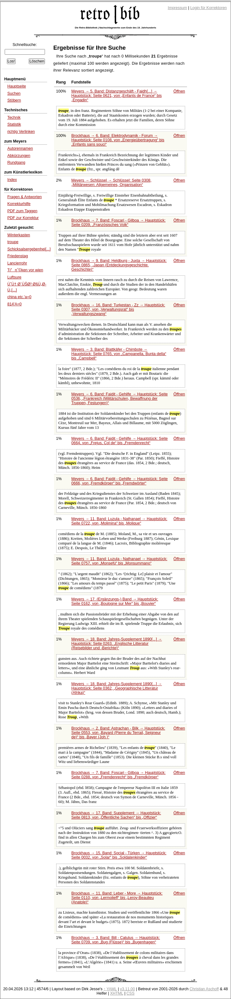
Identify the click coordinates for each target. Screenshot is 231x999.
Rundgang (16, 162)
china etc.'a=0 (19, 297)
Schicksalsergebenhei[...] (29, 249)
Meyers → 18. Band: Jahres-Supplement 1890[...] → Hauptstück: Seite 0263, (116, 643)
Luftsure (14, 277)
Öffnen (179, 91)
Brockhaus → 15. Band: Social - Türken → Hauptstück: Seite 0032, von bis (118, 855)
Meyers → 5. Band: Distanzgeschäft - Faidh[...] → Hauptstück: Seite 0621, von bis (116, 95)
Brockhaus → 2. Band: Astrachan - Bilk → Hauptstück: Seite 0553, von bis (118, 732)
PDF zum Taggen (22, 211)
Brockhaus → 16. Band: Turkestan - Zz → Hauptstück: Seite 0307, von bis (118, 309)
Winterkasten (18, 235)
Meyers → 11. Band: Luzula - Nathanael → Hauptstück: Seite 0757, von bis (119, 561)
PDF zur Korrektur (23, 218)
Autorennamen (20, 148)
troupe (12, 242)
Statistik (14, 124)
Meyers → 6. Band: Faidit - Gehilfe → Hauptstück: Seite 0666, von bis (119, 481)
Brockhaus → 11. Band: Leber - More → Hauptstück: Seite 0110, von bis (117, 897)
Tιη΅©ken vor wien (25, 270)
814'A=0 (14, 304)
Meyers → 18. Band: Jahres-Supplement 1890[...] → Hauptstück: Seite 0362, (116, 688)
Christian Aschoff (204, 989)
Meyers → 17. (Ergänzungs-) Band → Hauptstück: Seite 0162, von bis (114, 601)
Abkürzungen (18, 155)
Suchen (13, 93)
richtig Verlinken (21, 131)
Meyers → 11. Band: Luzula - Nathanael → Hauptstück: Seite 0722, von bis (119, 521)
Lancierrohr (17, 263)
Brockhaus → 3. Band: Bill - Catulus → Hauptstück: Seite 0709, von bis (115, 940)
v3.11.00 (127, 989)
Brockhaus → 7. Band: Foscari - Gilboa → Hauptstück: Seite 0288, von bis (118, 775)
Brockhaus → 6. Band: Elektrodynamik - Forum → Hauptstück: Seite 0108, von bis (118, 140)
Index (12, 180)
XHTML (116, 993)
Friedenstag (17, 256)
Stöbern (14, 100)
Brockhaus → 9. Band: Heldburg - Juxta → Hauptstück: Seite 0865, (119, 265)
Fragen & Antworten (24, 197)
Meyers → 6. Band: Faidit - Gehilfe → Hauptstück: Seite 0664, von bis (119, 440)
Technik (13, 117)
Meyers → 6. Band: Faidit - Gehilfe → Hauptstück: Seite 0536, (119, 398)
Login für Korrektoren (208, 8)
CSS (130, 993)
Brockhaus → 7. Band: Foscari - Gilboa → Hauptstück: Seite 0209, (118, 222)
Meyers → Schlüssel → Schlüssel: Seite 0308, (111, 182)
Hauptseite (16, 86)
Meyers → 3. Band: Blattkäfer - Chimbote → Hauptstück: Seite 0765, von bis (118, 353)
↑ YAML (110, 989)
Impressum (177, 8)
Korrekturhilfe (18, 204)
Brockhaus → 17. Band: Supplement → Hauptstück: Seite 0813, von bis (116, 815)
